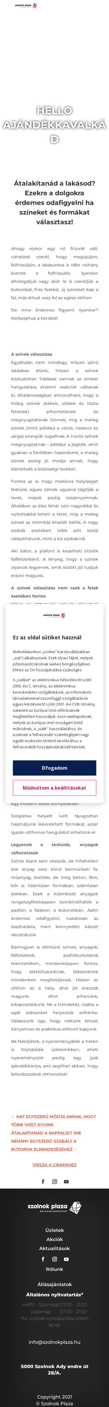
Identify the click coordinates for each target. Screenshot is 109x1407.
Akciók (55, 1239)
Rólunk (54, 1269)
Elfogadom (54, 768)
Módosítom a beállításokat (54, 788)
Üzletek (54, 1230)
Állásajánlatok (54, 1284)
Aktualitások (54, 1248)
